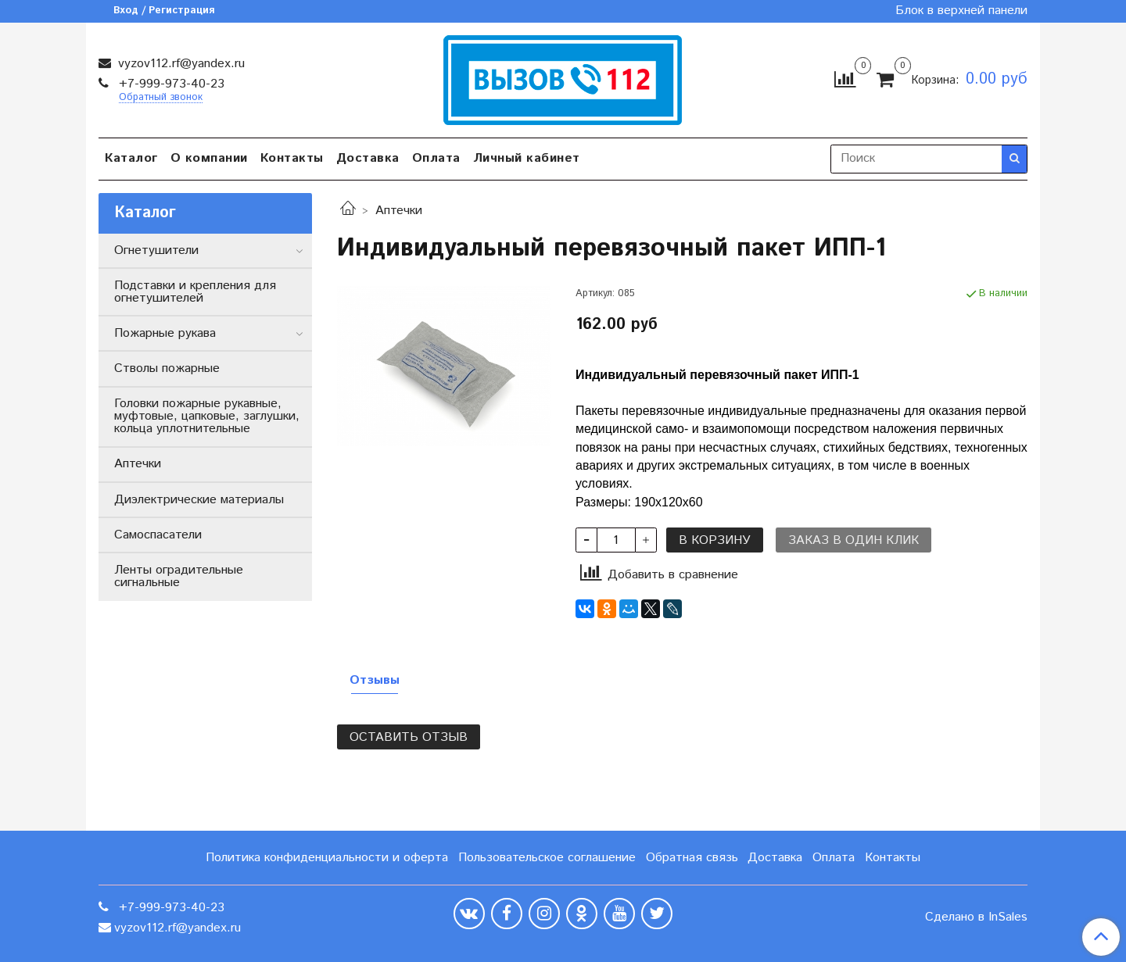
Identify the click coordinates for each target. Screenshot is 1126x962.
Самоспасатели (158, 535)
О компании (209, 158)
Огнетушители (156, 250)
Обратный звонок (161, 98)
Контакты (292, 158)
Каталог (131, 158)
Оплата (436, 158)
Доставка (368, 158)
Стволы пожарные (167, 368)
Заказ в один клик (853, 540)
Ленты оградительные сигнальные (178, 576)
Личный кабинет (526, 158)
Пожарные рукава (165, 333)
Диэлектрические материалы (199, 500)
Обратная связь (692, 858)
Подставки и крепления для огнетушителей (195, 292)
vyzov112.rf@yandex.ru (179, 64)
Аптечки (398, 211)
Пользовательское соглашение (547, 858)
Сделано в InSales (976, 917)
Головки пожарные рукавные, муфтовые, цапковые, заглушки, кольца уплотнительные (206, 416)
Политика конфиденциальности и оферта (327, 858)
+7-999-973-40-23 (169, 84)
